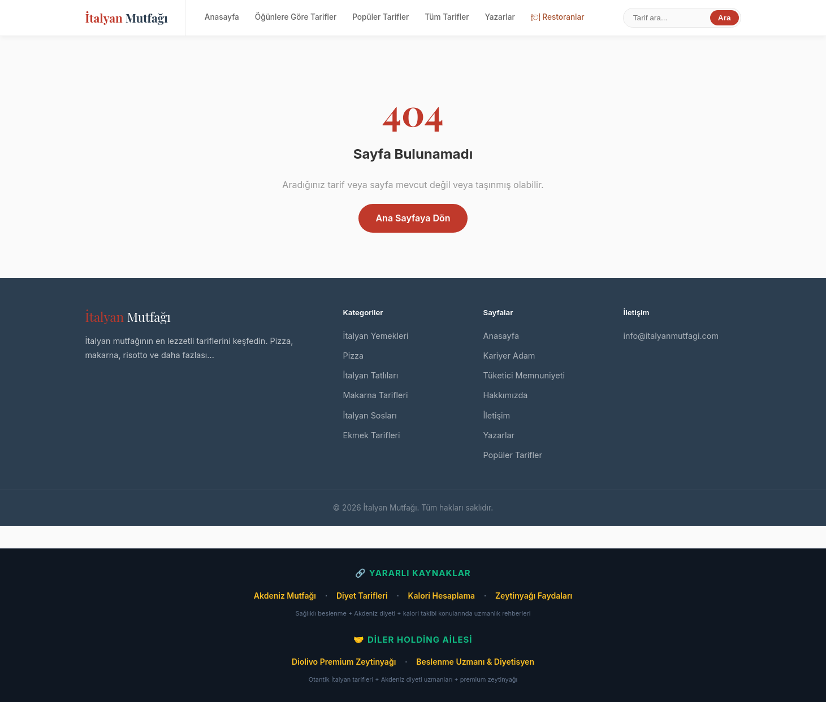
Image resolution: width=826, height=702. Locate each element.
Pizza (353, 355)
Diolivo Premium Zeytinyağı (344, 661)
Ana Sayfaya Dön (412, 218)
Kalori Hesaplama (441, 595)
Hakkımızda (505, 395)
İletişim (497, 415)
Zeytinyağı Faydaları (533, 595)
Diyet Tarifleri (362, 595)
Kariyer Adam (509, 355)
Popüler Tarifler (380, 16)
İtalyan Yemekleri (376, 336)
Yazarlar (499, 16)
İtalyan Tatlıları (371, 375)
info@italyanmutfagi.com (671, 336)
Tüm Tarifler (447, 16)
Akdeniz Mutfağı (285, 595)
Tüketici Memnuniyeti (524, 375)
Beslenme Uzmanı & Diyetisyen (475, 661)
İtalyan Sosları (370, 415)
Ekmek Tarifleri (371, 435)
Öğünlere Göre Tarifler (295, 16)
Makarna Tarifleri (375, 395)
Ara (724, 18)
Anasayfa (222, 16)
